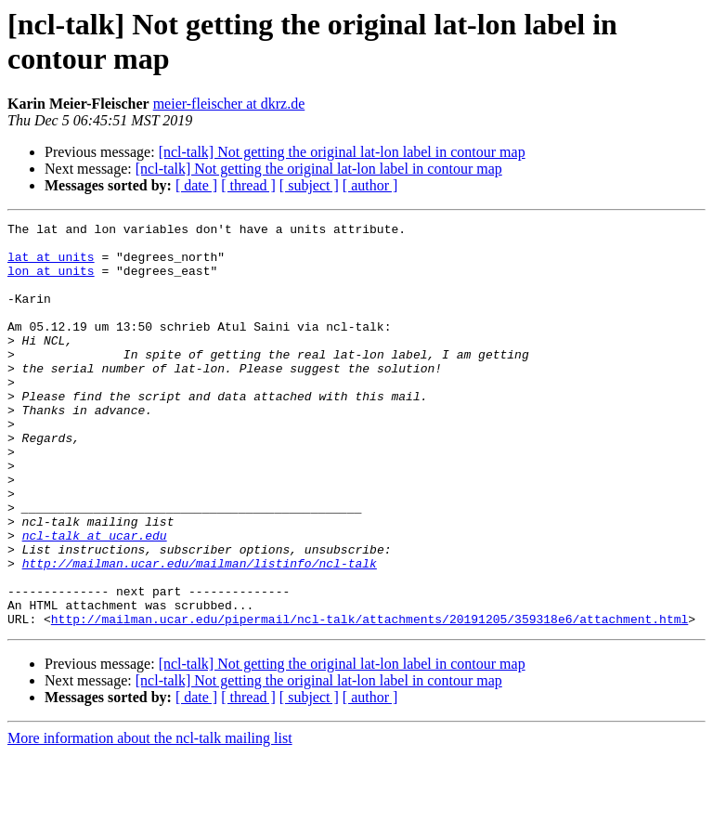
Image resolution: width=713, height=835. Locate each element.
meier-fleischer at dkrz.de (229, 103)
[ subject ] (309, 185)
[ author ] (370, 185)
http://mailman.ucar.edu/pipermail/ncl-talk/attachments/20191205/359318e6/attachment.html (369, 699)
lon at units (51, 281)
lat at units (51, 264)
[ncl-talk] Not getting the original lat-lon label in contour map (342, 152)
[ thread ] (248, 185)
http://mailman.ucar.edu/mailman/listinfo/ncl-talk (199, 632)
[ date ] (196, 185)
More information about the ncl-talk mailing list (149, 819)
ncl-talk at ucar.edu (94, 599)
